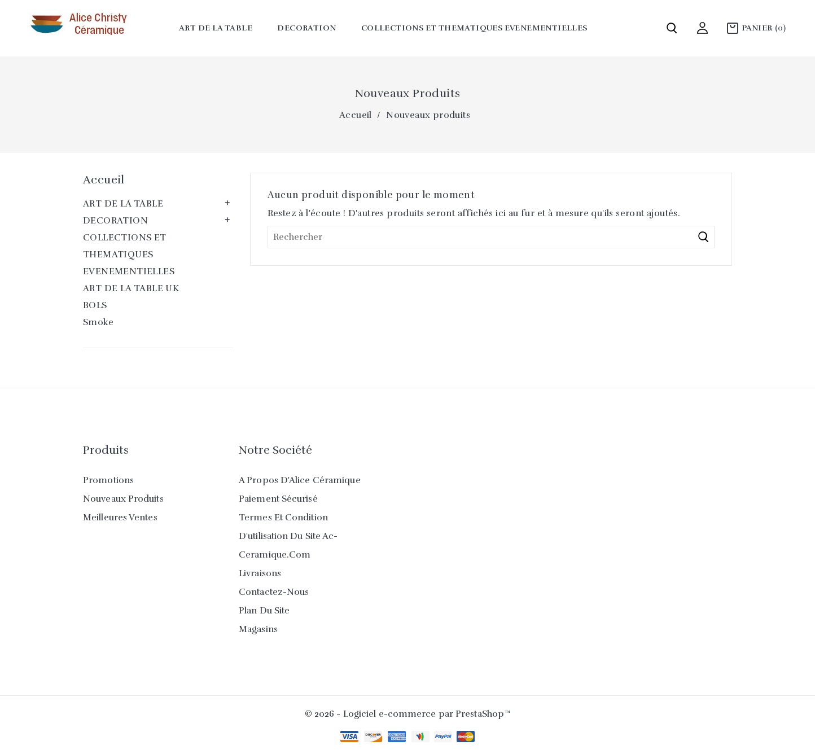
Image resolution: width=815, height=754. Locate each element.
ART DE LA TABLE (215, 28)
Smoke (98, 322)
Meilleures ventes (120, 517)
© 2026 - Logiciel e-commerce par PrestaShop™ (407, 714)
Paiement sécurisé (278, 499)
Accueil (104, 180)
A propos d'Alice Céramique (300, 480)
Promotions (108, 480)
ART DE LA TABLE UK (131, 288)
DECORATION (306, 28)
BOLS (95, 305)
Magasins (258, 629)
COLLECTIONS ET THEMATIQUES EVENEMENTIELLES (474, 28)
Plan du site (264, 610)
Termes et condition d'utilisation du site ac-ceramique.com (288, 536)
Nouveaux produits (123, 499)
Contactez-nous (274, 592)
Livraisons (260, 573)
